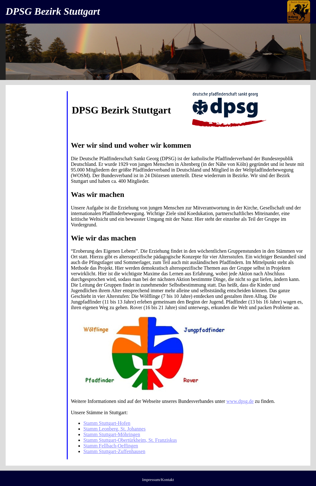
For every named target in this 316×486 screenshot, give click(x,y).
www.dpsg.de (240, 401)
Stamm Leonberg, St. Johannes (114, 428)
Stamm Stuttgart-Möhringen (111, 434)
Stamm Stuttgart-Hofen (106, 423)
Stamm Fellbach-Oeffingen (110, 445)
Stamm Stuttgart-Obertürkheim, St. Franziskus (130, 440)
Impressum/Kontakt (158, 480)
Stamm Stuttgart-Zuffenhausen (114, 451)
